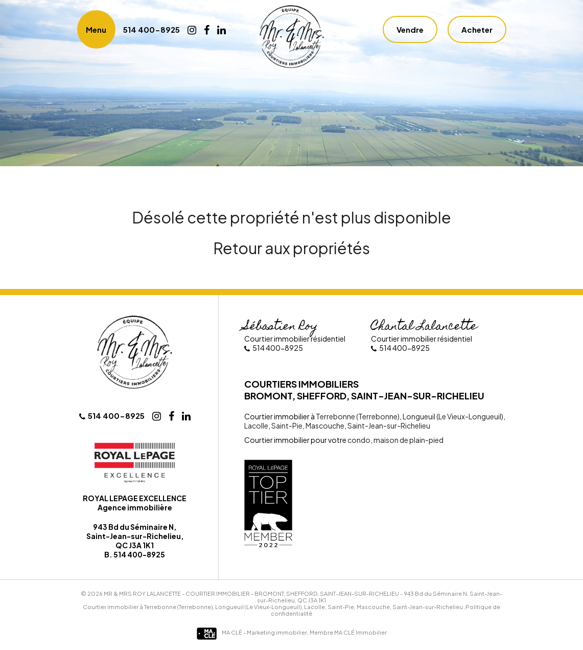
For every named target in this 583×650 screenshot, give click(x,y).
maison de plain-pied (408, 439)
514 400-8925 (151, 29)
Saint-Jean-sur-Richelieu (388, 425)
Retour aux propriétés (291, 248)
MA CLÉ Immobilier (360, 632)
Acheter (477, 29)
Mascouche (324, 425)
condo (358, 439)
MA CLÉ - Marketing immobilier (251, 632)
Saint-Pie (286, 425)
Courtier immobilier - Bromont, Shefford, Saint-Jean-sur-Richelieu (292, 593)
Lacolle (256, 425)
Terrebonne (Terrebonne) (358, 416)
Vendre (410, 29)
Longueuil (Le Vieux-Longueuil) (452, 416)
